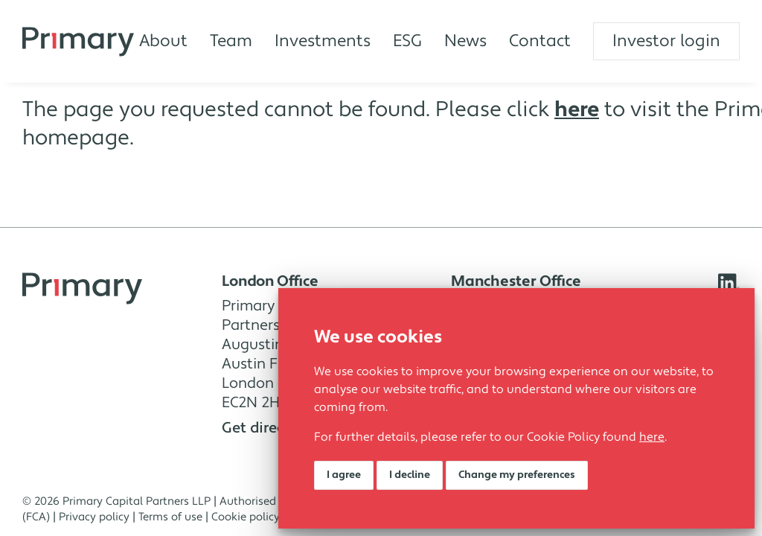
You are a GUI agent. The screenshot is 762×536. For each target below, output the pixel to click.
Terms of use (170, 517)
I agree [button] (344, 475)
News (465, 41)
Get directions (276, 428)
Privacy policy (94, 517)
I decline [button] (409, 475)
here (652, 437)
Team (231, 41)
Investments (323, 41)
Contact (540, 41)
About (163, 41)
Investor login (666, 41)
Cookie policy (245, 517)
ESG (407, 41)
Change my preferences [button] (516, 475)
